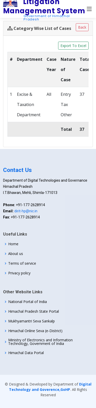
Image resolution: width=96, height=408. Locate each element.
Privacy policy (19, 273)
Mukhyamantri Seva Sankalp (31, 321)
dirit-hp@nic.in (25, 211)
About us (15, 253)
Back (82, 27)
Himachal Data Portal (26, 353)
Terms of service (22, 263)
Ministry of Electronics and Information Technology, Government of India (40, 341)
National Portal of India (27, 302)
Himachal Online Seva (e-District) (35, 331)
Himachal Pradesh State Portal (33, 311)
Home (13, 244)
